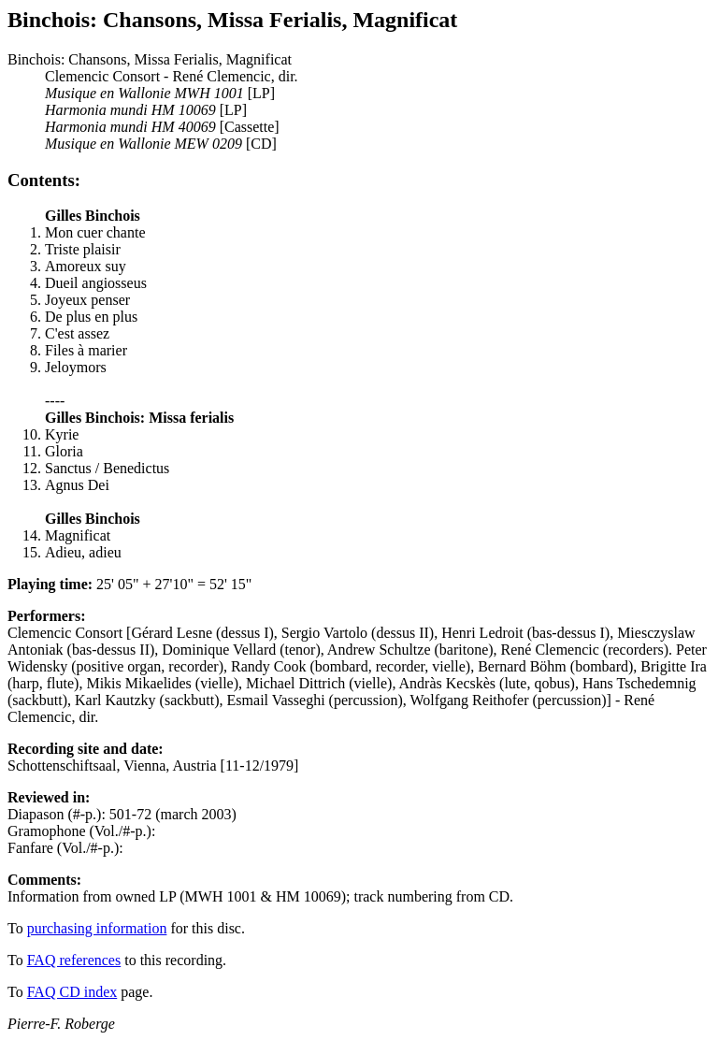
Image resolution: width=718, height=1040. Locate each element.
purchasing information (97, 928)
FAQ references (74, 960)
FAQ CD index (72, 992)
